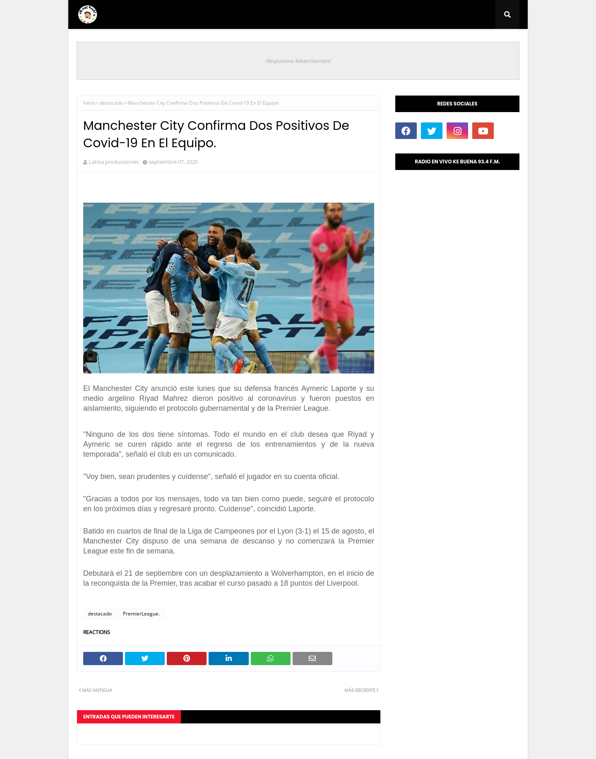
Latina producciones (114, 161)
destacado (111, 102)
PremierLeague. (141, 613)
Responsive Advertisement (298, 61)
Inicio (89, 102)
